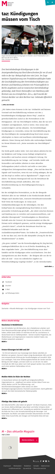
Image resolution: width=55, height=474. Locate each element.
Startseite (5, 308)
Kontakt (36, 466)
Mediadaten (17, 466)
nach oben (48, 266)
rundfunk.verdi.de (15, 468)
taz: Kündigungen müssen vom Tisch (37, 308)
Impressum (7, 466)
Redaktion (27, 466)
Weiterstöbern (28, 440)
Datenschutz (45, 466)
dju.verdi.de (27, 468)
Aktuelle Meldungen (17, 308)
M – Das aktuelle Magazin (18, 431)
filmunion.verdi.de (40, 468)
